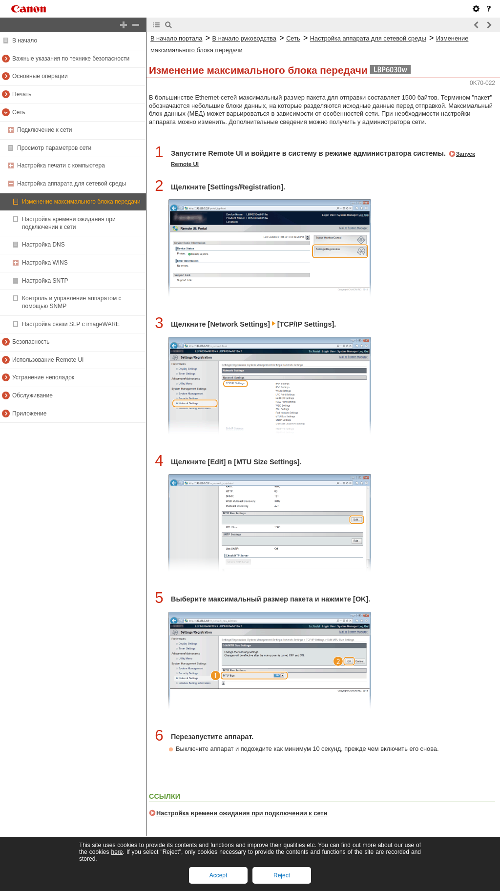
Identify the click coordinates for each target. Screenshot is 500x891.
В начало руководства (244, 38)
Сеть (293, 38)
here (117, 852)
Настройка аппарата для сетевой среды (368, 38)
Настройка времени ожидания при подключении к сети (241, 813)
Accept (218, 875)
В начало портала (176, 38)
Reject (281, 875)
